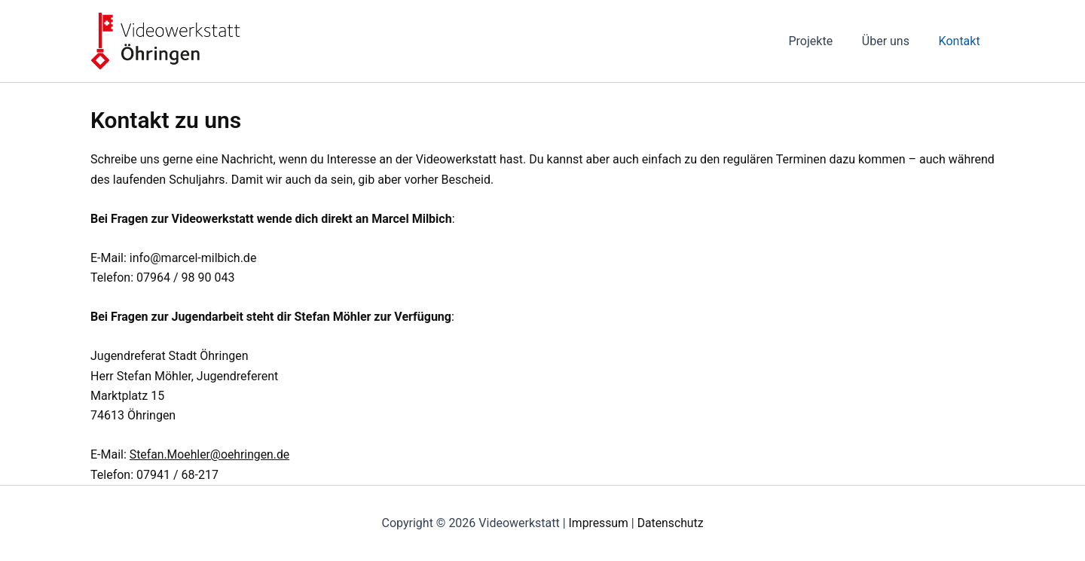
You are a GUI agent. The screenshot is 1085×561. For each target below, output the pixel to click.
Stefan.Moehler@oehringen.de (211, 454)
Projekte (823, 41)
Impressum (597, 523)
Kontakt (962, 41)
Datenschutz (670, 523)
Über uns (893, 41)
